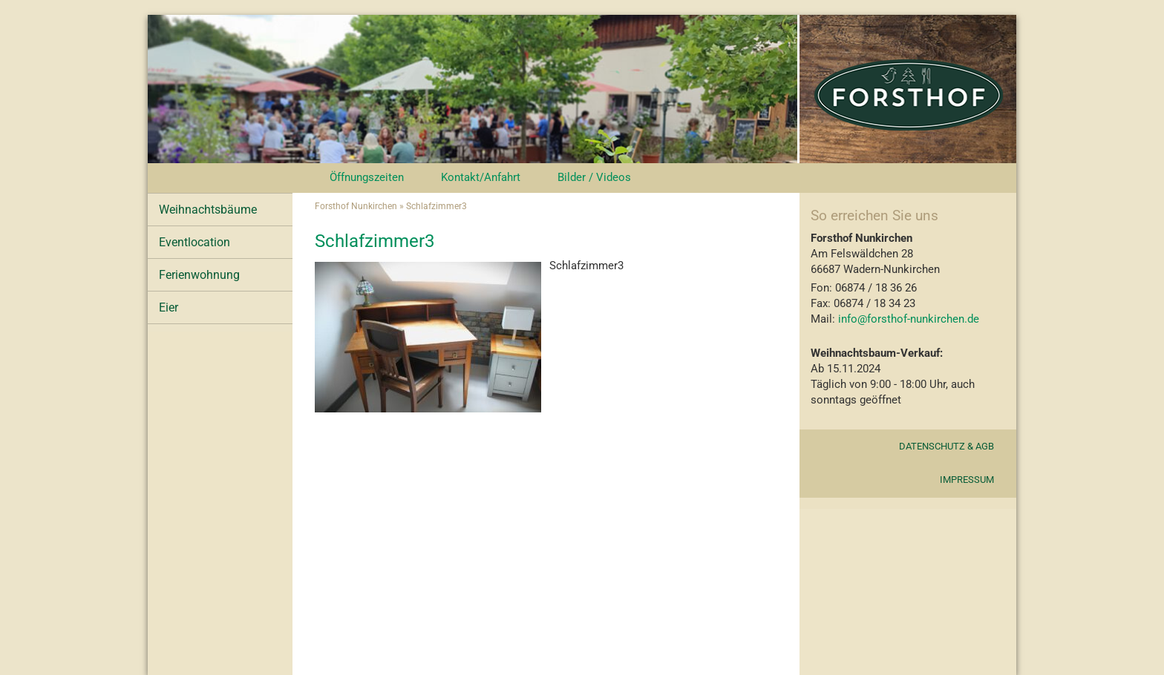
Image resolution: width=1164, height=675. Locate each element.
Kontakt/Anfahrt (480, 177)
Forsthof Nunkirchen (356, 206)
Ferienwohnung (199, 275)
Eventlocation (194, 242)
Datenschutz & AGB (946, 446)
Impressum (967, 479)
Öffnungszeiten (367, 177)
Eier (168, 307)
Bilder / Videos (594, 177)
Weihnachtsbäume (208, 209)
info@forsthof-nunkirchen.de (907, 319)
